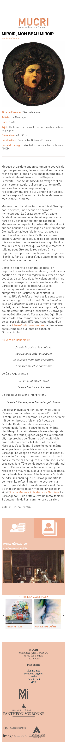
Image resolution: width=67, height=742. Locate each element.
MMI (33, 682)
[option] (19, 614)
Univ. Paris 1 (33, 679)
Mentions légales (33, 673)
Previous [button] (3, 612)
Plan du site (33, 670)
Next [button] (63, 612)
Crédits (33, 676)
